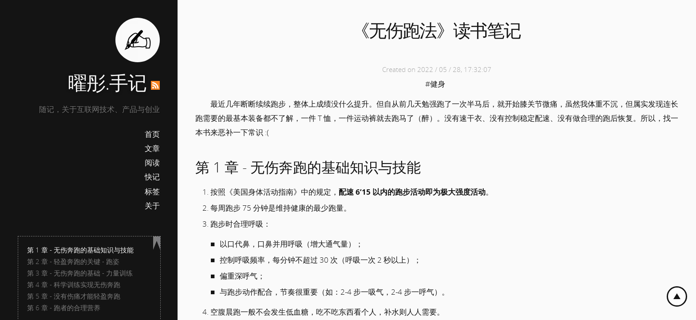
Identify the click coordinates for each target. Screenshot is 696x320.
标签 (152, 191)
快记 (152, 177)
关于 (152, 205)
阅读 (152, 162)
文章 (152, 148)
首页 (152, 134)
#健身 (435, 84)
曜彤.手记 (107, 82)
